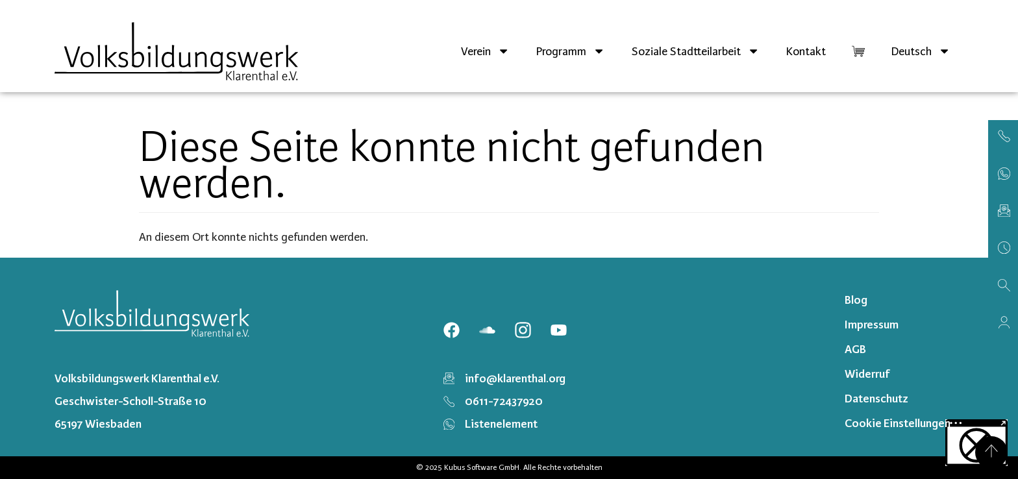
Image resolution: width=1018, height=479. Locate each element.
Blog (856, 300)
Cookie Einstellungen (897, 423)
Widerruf (867, 374)
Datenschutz (876, 398)
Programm (570, 51)
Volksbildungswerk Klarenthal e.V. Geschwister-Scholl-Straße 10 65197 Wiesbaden (137, 401)
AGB (855, 349)
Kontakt (806, 51)
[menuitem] (920, 51)
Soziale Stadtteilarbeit (696, 51)
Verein (485, 51)
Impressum (872, 324)
